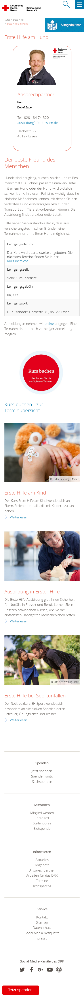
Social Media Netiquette (42, 933)
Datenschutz (42, 927)
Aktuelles (42, 859)
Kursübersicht (17, 261)
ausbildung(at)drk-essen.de (37, 123)
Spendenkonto (42, 776)
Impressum (42, 938)
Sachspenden (42, 781)
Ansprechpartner (42, 870)
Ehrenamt (42, 818)
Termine (42, 880)
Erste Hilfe (18, 19)
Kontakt (42, 917)
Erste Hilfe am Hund (17, 23)
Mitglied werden (42, 812)
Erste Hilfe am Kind (25, 493)
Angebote (42, 865)
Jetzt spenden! (21, 990)
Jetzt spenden (42, 771)
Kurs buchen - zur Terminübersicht (23, 407)
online (49, 323)
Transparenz (42, 886)
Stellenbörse (42, 823)
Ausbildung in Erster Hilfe (32, 592)
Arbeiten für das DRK (42, 875)
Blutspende (42, 828)
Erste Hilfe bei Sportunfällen (35, 696)
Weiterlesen (18, 517)
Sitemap (42, 922)
